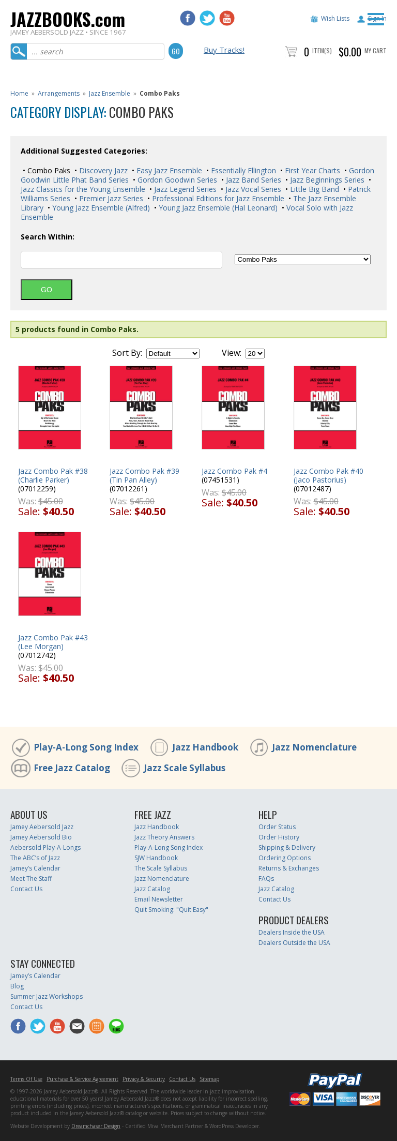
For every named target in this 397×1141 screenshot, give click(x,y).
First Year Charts (311, 170)
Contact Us (26, 888)
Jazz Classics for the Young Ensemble (83, 189)
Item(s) (322, 50)
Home (19, 93)
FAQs (266, 878)
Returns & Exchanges (288, 868)
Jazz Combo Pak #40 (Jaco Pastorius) (328, 475)
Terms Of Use (26, 1079)
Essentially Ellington (242, 170)
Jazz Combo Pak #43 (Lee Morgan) (53, 642)
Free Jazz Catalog (72, 768)
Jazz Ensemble (109, 93)
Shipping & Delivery (286, 847)
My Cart (375, 50)
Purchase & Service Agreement (82, 1079)
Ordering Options (284, 857)
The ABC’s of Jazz (35, 857)
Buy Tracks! (224, 49)
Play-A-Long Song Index (86, 747)
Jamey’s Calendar (35, 868)
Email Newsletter (158, 899)
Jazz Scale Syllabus (184, 768)
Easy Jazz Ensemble (168, 170)
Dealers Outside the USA (294, 942)
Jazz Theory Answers (164, 837)
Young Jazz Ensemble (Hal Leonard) (217, 208)
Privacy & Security (144, 1079)
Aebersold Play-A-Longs (45, 847)
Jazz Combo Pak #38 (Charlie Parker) (53, 475)
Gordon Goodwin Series (176, 180)
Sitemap (209, 1079)
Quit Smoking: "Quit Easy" (171, 909)
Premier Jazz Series (110, 198)
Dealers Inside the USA (291, 932)
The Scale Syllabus (160, 868)
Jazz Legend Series (184, 189)
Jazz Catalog (152, 888)
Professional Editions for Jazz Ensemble (217, 198)
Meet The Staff (31, 878)
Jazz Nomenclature (314, 747)
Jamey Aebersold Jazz (41, 826)
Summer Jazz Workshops (46, 996)
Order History (278, 837)
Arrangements (59, 93)
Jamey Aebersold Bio (41, 837)
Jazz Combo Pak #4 (234, 471)
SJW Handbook (156, 857)
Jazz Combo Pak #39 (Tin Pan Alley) (144, 475)
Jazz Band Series (252, 180)
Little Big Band (313, 189)
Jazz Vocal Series (252, 189)
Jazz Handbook (205, 747)
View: (231, 353)
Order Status (277, 826)
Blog (17, 986)
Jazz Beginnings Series (326, 180)
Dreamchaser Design (95, 1126)
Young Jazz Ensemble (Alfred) (100, 208)
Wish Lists (335, 18)
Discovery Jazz (102, 170)
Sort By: (127, 353)
